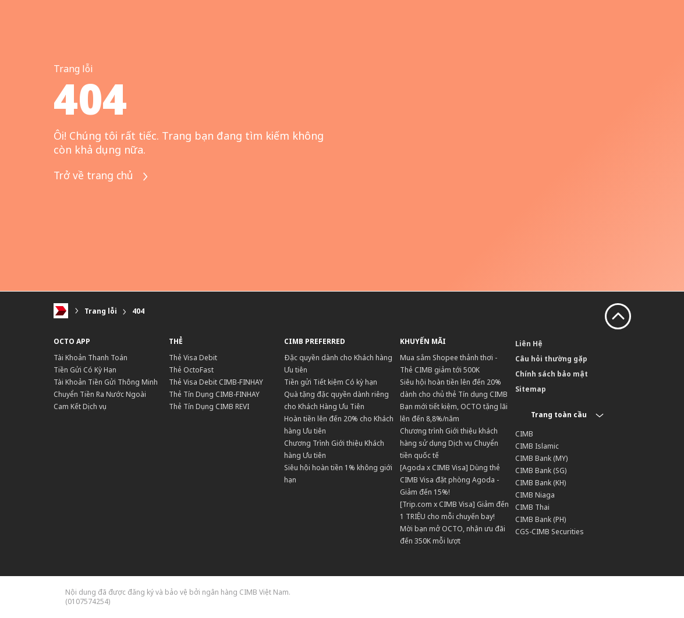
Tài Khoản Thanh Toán (90, 358)
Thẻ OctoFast (191, 370)
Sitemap (530, 389)
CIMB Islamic (537, 446)
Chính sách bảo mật (551, 374)
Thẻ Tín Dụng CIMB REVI (209, 406)
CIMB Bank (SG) (540, 470)
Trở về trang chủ (103, 176)
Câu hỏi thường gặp (551, 359)
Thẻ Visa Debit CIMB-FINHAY (216, 382)
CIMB (524, 434)
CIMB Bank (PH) (540, 519)
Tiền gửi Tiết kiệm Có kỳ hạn (330, 382)
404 (138, 311)
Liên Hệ (529, 344)
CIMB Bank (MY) (541, 458)
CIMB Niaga (535, 495)
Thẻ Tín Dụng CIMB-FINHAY (214, 394)
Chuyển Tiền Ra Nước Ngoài (100, 394)
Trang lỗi (100, 311)
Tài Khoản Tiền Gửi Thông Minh (106, 382)
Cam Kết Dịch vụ (80, 406)
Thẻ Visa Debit (193, 358)
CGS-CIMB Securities (549, 532)
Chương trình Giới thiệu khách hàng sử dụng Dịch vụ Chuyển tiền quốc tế (449, 443)
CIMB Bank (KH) (540, 483)
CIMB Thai (532, 507)
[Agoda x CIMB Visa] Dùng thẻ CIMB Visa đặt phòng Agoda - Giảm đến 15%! (450, 480)
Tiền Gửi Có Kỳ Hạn (85, 370)
